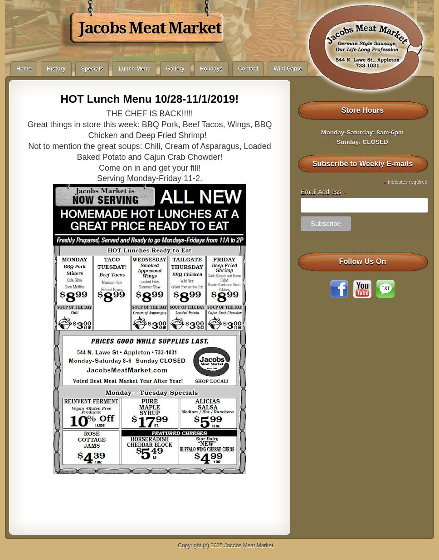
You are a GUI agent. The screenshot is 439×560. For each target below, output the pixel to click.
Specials (92, 69)
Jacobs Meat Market (150, 28)
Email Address (324, 192)
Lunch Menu (134, 69)
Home (23, 69)
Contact (248, 69)
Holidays (211, 69)
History (56, 69)
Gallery (175, 69)
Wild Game (287, 69)
